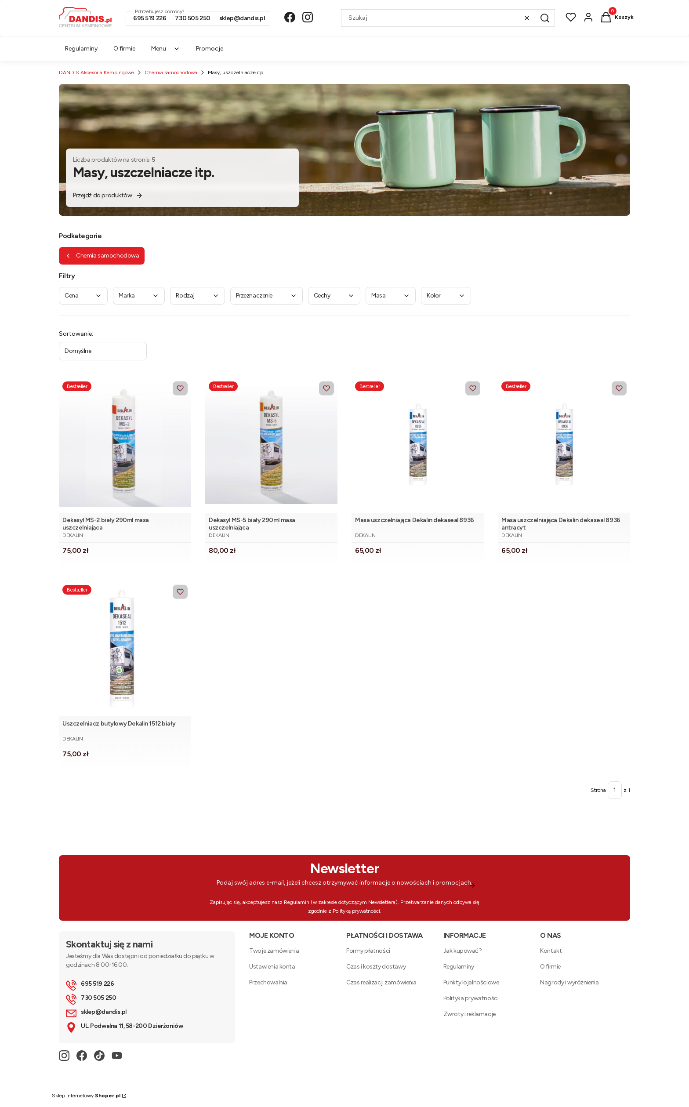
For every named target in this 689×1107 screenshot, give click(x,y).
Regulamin (296, 902)
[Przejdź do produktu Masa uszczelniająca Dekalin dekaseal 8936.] (418, 445)
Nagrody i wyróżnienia (569, 982)
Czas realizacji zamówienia (381, 982)
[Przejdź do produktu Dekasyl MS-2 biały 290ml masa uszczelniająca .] (125, 445)
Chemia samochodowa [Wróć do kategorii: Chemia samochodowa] (102, 255)
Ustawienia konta (272, 966)
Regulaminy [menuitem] (81, 48)
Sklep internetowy (86, 1095)
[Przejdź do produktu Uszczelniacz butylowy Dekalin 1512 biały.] (125, 648)
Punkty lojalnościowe (471, 982)
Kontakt (551, 951)
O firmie (550, 966)
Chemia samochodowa (171, 72)
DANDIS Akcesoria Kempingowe (96, 72)
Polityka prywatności (471, 998)
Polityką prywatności (356, 911)
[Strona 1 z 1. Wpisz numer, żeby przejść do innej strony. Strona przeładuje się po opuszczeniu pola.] (615, 790)
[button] (545, 18)
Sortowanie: (76, 334)
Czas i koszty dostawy (376, 966)
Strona (598, 790)
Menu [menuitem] (165, 48)
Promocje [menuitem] (209, 48)
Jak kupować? (462, 951)
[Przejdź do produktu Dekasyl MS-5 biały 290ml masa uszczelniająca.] (271, 445)
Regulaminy (458, 966)
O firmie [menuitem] (124, 48)
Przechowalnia (268, 982)
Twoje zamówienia (274, 951)
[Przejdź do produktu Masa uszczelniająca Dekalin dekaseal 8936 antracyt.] (564, 445)
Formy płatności (368, 951)
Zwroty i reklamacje (469, 1014)
